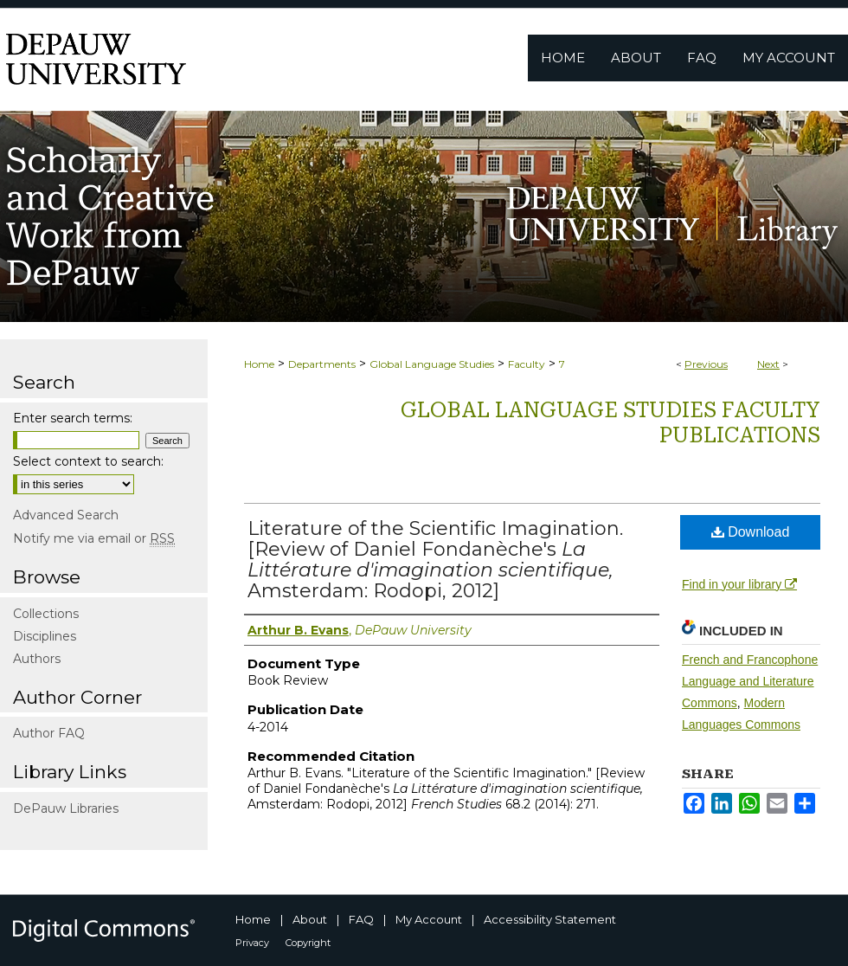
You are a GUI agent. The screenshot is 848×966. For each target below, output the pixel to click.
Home (259, 363)
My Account (428, 919)
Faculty (526, 363)
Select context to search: (88, 461)
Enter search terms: (72, 418)
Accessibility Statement (550, 919)
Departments (322, 363)
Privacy (252, 943)
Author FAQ (49, 733)
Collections (46, 613)
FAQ (361, 919)
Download (750, 532)
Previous (706, 363)
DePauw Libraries (66, 808)
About (309, 919)
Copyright (308, 943)
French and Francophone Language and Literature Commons (750, 681)
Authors (37, 659)
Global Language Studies (431, 363)
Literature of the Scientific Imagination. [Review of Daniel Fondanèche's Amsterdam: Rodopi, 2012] (435, 559)
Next (768, 363)
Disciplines (44, 636)
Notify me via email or (94, 538)
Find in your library (739, 584)
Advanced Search (66, 515)
